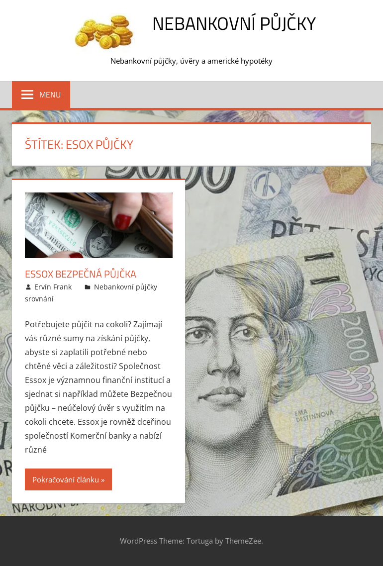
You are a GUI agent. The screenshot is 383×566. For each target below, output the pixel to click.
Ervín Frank (53, 286)
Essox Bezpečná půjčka (80, 274)
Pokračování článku (65, 479)
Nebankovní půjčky (234, 23)
